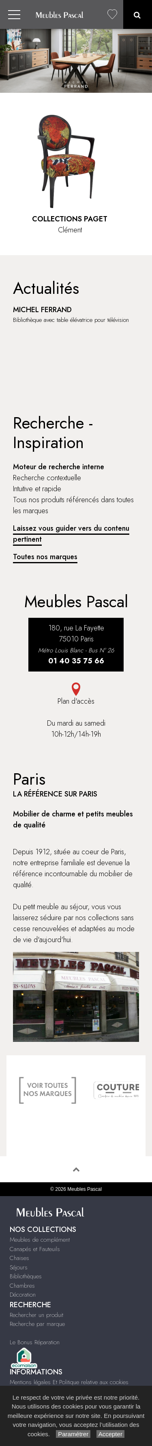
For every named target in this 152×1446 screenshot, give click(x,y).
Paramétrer (73, 1434)
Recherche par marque (37, 1323)
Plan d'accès (76, 695)
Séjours (19, 1267)
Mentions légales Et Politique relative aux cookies (69, 1382)
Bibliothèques (26, 1276)
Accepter (110, 1434)
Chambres (22, 1285)
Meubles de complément (40, 1239)
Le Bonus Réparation (35, 1342)
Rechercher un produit (36, 1314)
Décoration (23, 1294)
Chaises (19, 1257)
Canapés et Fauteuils (35, 1249)
